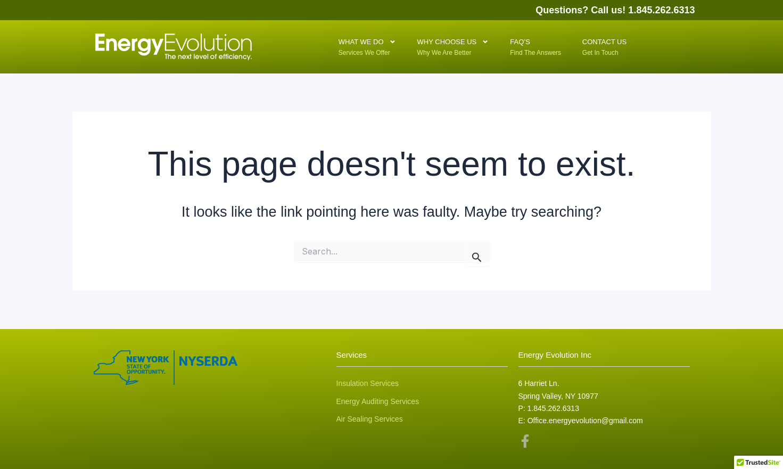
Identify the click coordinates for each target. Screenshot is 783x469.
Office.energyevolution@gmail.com (585, 420)
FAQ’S (525, 46)
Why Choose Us (453, 43)
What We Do (367, 43)
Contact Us (604, 46)
